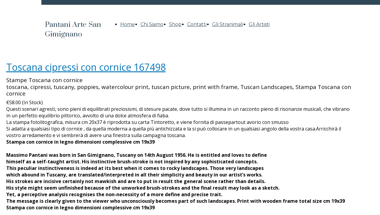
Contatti (197, 24)
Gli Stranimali (227, 24)
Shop (175, 24)
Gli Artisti (259, 24)
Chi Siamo (151, 24)
